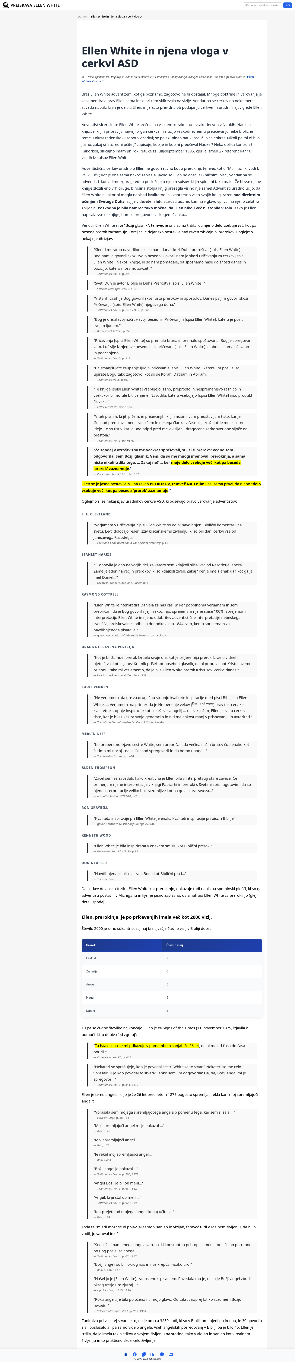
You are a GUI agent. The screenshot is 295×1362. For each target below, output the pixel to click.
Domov (82, 16)
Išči (288, 5)
